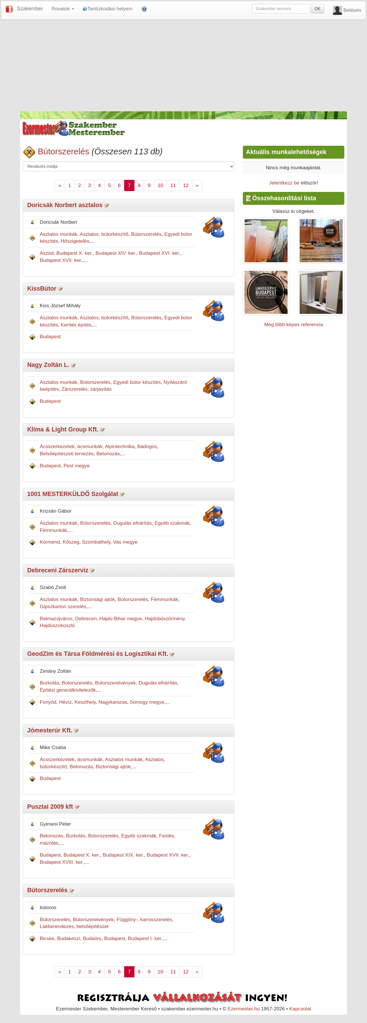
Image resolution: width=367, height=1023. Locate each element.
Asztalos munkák (58, 234)
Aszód (47, 253)
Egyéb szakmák (172, 523)
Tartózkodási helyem (107, 8)
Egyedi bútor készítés (137, 382)
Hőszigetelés (75, 241)
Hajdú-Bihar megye (120, 618)
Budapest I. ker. (145, 938)
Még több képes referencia (293, 324)
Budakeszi (68, 938)
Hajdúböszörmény (164, 618)
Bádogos (147, 446)
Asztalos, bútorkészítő (104, 234)
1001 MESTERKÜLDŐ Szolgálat (72, 494)
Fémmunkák (53, 530)
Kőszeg (71, 542)
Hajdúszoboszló (57, 625)
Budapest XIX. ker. (123, 855)
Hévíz (65, 702)
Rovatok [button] (63, 8)
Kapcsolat (300, 1009)
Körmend (50, 542)
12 (185, 185)
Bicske (47, 938)
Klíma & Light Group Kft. (63, 429)
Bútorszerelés (63, 151)
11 (173, 185)
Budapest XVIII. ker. (62, 862)
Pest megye (77, 465)
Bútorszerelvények (115, 683)
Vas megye (125, 542)
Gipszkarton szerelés (63, 606)
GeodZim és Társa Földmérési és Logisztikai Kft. (97, 653)
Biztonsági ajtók (97, 599)
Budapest (50, 336)
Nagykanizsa (113, 702)
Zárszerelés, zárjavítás (87, 389)
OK (317, 8)
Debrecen (86, 618)
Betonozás (108, 453)
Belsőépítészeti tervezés (67, 453)
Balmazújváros (56, 618)
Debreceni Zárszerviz (57, 570)
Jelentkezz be (284, 183)
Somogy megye (147, 702)
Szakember (30, 8)
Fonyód (48, 702)
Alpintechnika (119, 446)
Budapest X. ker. (74, 253)
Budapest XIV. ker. (115, 253)
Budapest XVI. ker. (159, 253)
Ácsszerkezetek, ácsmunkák (71, 446)
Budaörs (92, 938)
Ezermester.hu (244, 1009)
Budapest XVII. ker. (61, 260)
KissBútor (41, 288)
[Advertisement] (183, 65)
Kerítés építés (76, 325)
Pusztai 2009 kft (50, 806)
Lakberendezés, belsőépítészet (74, 926)
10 (160, 185)
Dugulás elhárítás (132, 523)
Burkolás (49, 683)
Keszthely (85, 702)
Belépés (352, 10)
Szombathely (96, 542)
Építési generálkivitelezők (68, 690)
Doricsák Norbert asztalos (65, 205)
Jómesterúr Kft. (50, 730)
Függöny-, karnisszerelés (144, 919)
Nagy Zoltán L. (48, 364)
